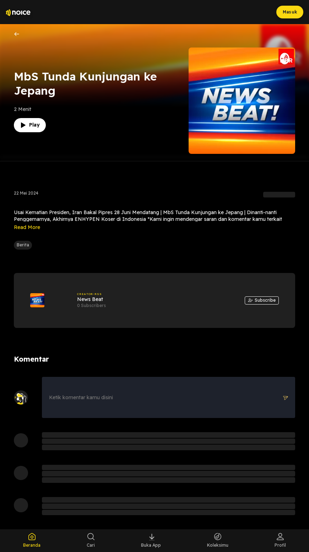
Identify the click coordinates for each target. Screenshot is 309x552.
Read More (27, 227)
